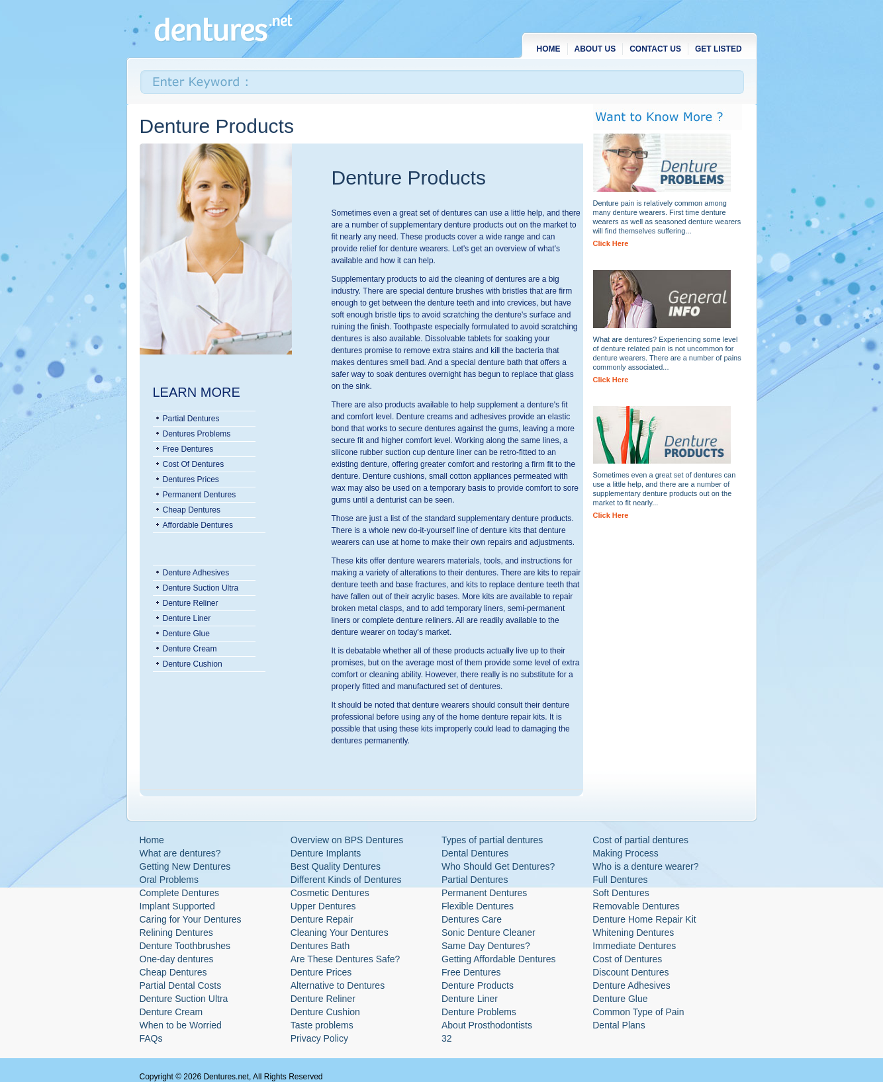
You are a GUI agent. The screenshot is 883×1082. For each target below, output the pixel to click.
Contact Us (655, 49)
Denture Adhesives (196, 572)
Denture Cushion (192, 664)
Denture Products (478, 985)
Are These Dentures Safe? (345, 959)
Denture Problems (479, 1012)
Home (549, 49)
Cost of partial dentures (640, 840)
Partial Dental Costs (181, 985)
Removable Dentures (636, 906)
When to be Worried (181, 1025)
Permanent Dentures (484, 893)
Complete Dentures (180, 893)
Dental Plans (618, 1025)
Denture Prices (321, 972)
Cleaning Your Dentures (340, 932)
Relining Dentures (176, 932)
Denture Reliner (190, 603)
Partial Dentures (475, 879)
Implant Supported (177, 906)
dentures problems (197, 433)
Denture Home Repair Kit (644, 919)
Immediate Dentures (634, 945)
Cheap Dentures (173, 972)
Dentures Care (472, 919)
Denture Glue (186, 633)
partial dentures (191, 418)
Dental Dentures (475, 853)
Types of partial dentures (492, 840)
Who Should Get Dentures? (498, 866)
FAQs (151, 1038)
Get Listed (718, 49)
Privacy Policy (319, 1038)
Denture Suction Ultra (201, 588)
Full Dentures (619, 879)
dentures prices (191, 479)
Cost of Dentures (627, 959)
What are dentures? (180, 853)
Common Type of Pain (638, 1012)
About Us (595, 49)
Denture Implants (326, 853)
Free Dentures (471, 972)
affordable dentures (198, 525)
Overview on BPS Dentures (347, 840)
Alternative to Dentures (338, 985)
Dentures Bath (320, 945)
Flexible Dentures (478, 906)
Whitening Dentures (633, 932)
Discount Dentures (630, 972)
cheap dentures (191, 510)
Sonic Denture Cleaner (488, 932)
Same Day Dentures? (486, 945)
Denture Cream (190, 648)
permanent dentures (199, 494)
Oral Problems (169, 879)
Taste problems (322, 1025)
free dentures (188, 449)
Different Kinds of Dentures (346, 879)
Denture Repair (322, 919)
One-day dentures (177, 959)
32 (447, 1038)
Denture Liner (187, 618)
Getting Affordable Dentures (499, 959)
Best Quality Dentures (336, 866)
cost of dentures (193, 464)
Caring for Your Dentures (191, 919)
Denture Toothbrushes (185, 945)
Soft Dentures (620, 893)
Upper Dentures (323, 906)
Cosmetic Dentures (330, 893)
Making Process (625, 853)
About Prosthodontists (487, 1025)
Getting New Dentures (185, 866)
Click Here (611, 243)
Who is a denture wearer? (645, 866)
